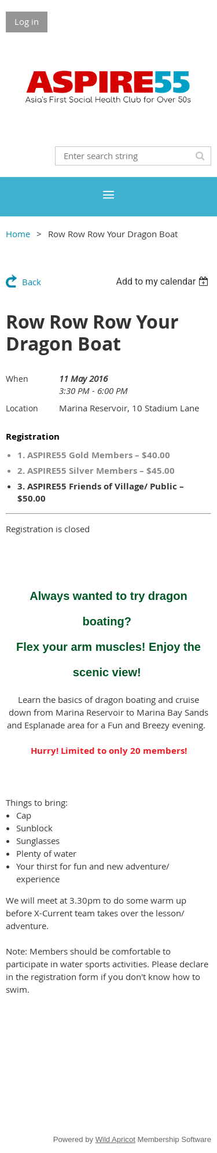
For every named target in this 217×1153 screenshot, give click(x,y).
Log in (26, 21)
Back (31, 282)
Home (18, 234)
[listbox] (163, 281)
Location (22, 408)
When (17, 378)
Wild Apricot (115, 1139)
